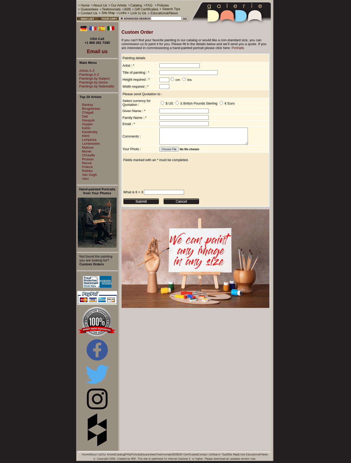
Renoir (87, 163)
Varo (85, 179)
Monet (86, 151)
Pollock (87, 167)
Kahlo (86, 128)
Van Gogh (89, 175)
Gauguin (88, 120)
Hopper (87, 124)
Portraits (237, 48)
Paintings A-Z (88, 75)
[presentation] (162, 179)
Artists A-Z (86, 71)
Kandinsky (89, 132)
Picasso (88, 159)
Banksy (87, 105)
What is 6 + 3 (133, 195)
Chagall (87, 112)
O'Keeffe (88, 155)
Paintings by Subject (93, 78)
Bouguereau (91, 108)
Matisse (88, 147)
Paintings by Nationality (95, 86)
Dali (85, 116)
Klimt (85, 136)
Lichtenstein (91, 144)
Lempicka (89, 140)
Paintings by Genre (92, 82)
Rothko (87, 171)
